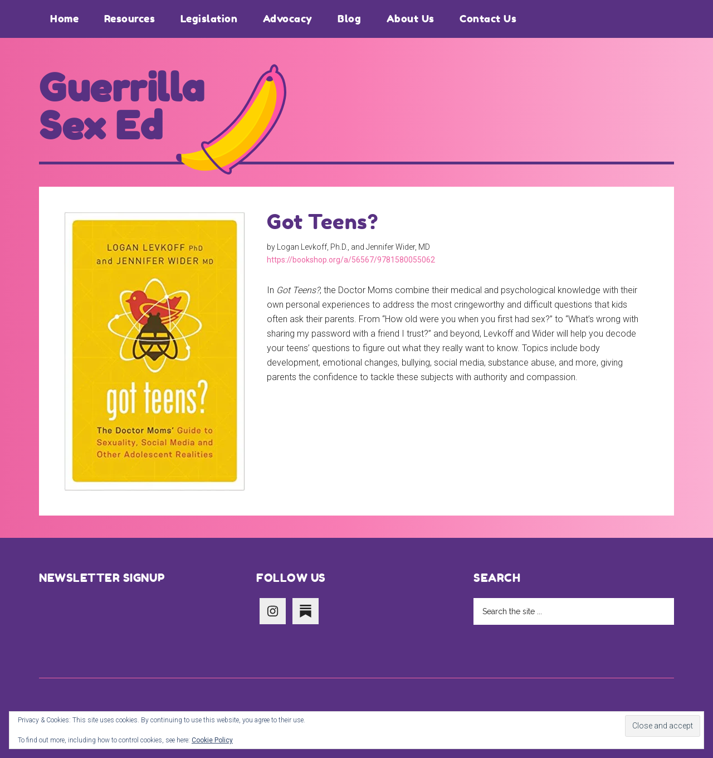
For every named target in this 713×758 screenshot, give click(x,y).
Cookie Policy (212, 740)
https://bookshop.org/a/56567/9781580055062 (351, 259)
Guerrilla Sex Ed (122, 107)
